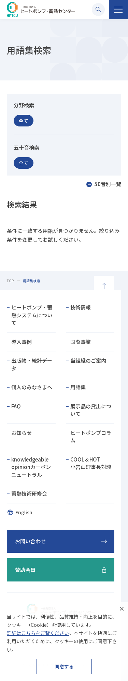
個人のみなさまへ (31, 387)
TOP (10, 280)
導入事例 (21, 341)
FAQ (16, 406)
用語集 (78, 387)
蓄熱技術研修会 (29, 493)
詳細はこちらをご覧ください (38, 633)
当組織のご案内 (88, 360)
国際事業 (80, 341)
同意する (64, 666)
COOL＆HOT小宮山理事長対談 (90, 463)
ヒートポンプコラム (90, 436)
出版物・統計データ (31, 364)
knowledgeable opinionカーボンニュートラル (31, 467)
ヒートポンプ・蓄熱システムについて (31, 315)
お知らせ (21, 432)
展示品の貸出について (90, 410)
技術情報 (80, 307)
